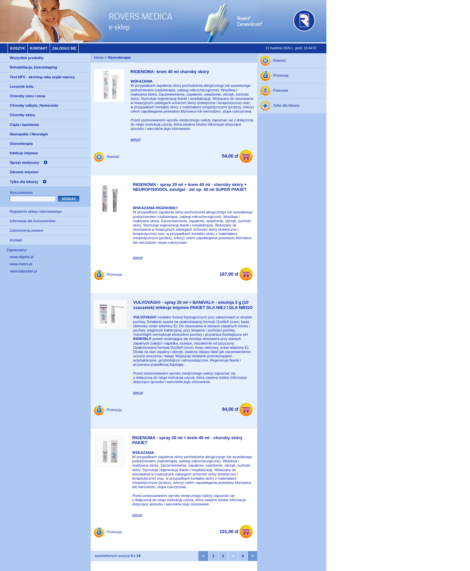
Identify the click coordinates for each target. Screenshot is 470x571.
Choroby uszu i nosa (27, 96)
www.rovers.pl (21, 264)
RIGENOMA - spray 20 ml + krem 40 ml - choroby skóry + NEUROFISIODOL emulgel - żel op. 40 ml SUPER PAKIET (190, 187)
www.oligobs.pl (22, 257)
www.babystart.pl (23, 271)
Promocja (280, 76)
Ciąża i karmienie (24, 125)
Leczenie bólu (22, 86)
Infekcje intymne (24, 153)
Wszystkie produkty (26, 58)
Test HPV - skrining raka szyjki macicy (42, 77)
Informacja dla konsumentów (32, 221)
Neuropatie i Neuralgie (29, 134)
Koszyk (17, 48)
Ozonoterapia (21, 144)
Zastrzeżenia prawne (26, 230)
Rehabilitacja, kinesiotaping (33, 67)
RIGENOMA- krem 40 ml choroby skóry (170, 71)
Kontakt (38, 48)
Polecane (280, 91)
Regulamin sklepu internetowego (36, 211)
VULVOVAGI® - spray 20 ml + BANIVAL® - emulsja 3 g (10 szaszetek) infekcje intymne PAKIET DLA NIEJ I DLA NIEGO (193, 305)
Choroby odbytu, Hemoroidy (34, 105)
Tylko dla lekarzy (24, 182)
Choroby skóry (22, 115)
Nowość (279, 61)
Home (98, 57)
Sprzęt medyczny (24, 162)
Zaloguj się (64, 48)
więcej (136, 139)
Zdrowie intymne (24, 172)
